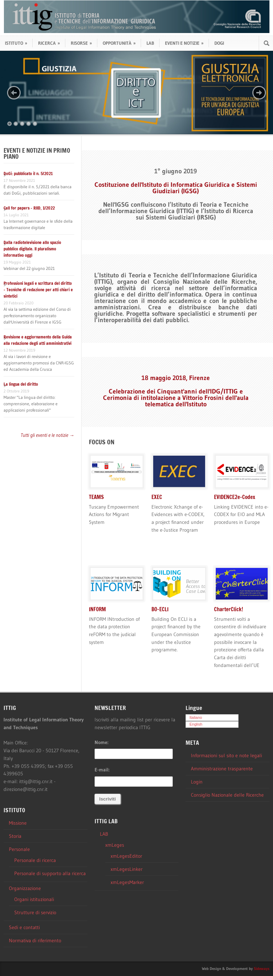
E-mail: (102, 769)
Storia (15, 836)
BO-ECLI (159, 609)
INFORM (97, 609)
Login (197, 782)
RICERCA (49, 43)
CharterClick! (228, 609)
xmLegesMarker (127, 882)
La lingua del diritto (21, 384)
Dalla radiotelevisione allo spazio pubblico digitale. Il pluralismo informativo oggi (32, 248)
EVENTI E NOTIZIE (184, 43)
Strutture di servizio (35, 912)
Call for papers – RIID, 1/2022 (29, 208)
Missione (18, 823)
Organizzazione (25, 888)
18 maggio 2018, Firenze (175, 378)
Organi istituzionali (34, 899)
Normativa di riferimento (35, 940)
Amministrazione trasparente (222, 768)
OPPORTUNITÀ (119, 43)
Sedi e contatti (24, 927)
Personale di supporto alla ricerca (50, 873)
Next (259, 92)
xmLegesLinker (127, 869)
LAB (150, 43)
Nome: (101, 742)
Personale (19, 849)
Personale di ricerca (35, 860)
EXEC (156, 497)
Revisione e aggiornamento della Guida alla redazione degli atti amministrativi (38, 340)
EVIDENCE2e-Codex (234, 497)
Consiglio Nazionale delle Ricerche (227, 795)
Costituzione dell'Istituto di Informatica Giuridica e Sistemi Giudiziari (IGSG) (176, 188)
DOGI (219, 43)
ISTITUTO (16, 43)
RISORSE (81, 43)
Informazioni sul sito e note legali (226, 755)
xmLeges (114, 845)
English (195, 724)
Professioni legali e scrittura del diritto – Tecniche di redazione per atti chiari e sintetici (38, 289)
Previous (14, 92)
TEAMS (96, 497)
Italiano (195, 717)
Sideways (261, 968)
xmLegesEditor (126, 856)
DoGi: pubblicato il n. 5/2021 (28, 173)
